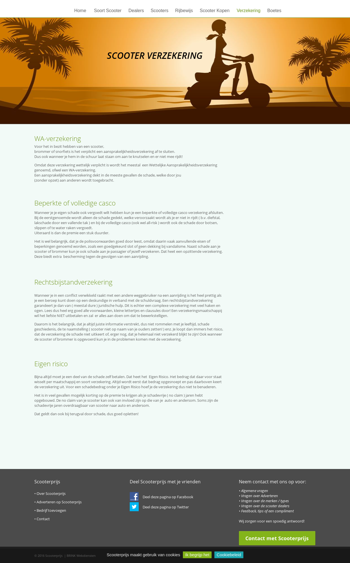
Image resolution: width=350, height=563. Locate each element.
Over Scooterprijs (51, 493)
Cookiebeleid (229, 554)
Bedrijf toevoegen (51, 510)
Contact (43, 518)
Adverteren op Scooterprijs (59, 501)
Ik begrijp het (197, 554)
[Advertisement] (273, 228)
